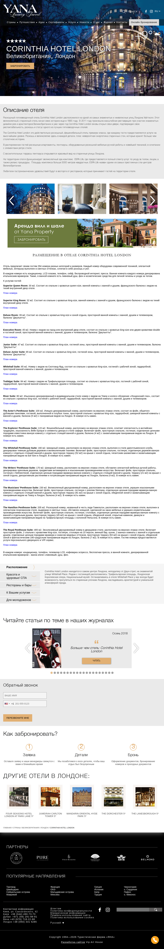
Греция (98, 887)
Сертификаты (56, 22)
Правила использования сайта (70, 915)
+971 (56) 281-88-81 (24, 916)
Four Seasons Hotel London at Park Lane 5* (18, 814)
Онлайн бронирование (144, 22)
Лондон (65, 56)
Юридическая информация (68, 913)
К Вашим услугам (18, 592)
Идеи (42, 22)
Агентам (55, 909)
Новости (84, 22)
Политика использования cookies (72, 918)
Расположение (16, 567)
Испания (98, 889)
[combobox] (8, 704)
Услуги (72, 22)
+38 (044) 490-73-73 (23, 914)
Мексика (54, 894)
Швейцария (12, 889)
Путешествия (27, 22)
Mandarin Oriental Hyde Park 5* (82, 814)
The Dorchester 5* (113, 813)
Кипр (96, 892)
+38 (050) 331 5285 (25, 922)
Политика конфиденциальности (71, 911)
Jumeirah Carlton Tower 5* (50, 814)
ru (156, 11)
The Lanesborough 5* (145, 813)
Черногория (130, 887)
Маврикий (11, 894)
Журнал (108, 22)
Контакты (121, 22)
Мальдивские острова (62, 892)
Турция (98, 894)
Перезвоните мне (17, 718)
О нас (96, 22)
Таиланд (10, 887)
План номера (10, 293)
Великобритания (28, 56)
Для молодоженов (18, 600)
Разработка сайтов (73, 942)
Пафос (127, 892)
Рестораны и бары (18, 585)
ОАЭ (52, 889)
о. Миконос (130, 894)
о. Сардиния (130, 889)
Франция (55, 887)
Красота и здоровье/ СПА (16, 576)
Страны (11, 22)
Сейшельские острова (18, 892)
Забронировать (20, 66)
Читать (96, 661)
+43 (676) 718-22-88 (22, 919)
